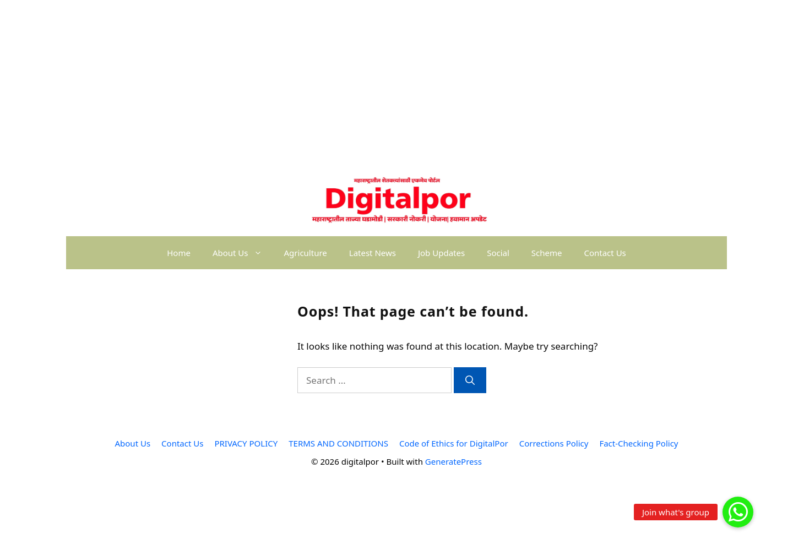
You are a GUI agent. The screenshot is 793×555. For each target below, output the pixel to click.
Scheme (546, 252)
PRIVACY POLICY (246, 443)
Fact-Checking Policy (638, 443)
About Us (243, 252)
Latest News (372, 252)
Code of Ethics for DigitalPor (453, 443)
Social (498, 252)
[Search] (470, 380)
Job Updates (441, 252)
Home (179, 252)
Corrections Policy (554, 443)
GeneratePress (453, 461)
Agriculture (305, 252)
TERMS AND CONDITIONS (338, 443)
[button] (738, 512)
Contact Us (605, 252)
